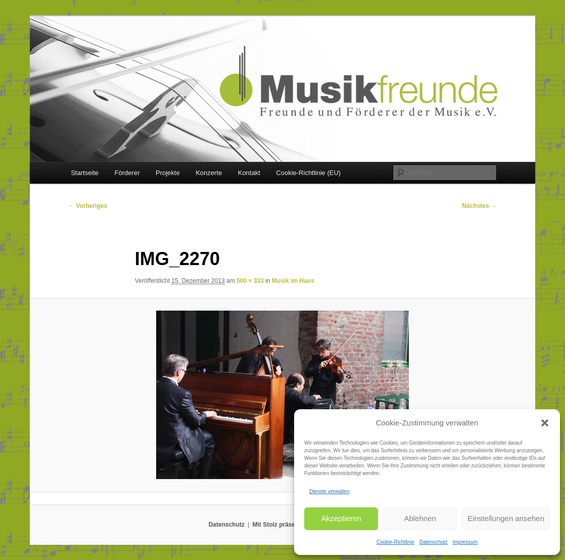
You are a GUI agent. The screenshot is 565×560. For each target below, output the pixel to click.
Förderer (127, 173)
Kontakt (249, 173)
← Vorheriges (87, 205)
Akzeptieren (341, 518)
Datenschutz (433, 542)
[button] (545, 423)
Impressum (465, 542)
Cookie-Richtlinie (395, 542)
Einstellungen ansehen (505, 518)
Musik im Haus (293, 280)
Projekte (168, 173)
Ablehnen (420, 518)
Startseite (85, 173)
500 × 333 (250, 280)
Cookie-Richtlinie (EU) (308, 173)
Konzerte (209, 173)
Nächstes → (479, 205)
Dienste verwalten (329, 491)
